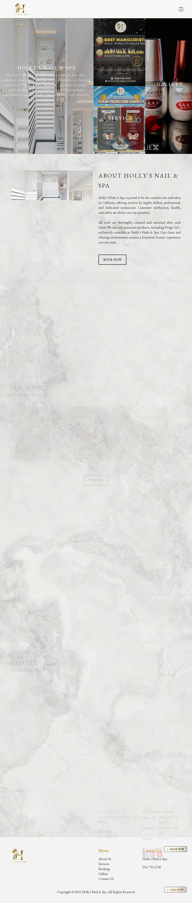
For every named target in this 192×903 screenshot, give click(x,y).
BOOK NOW (112, 260)
